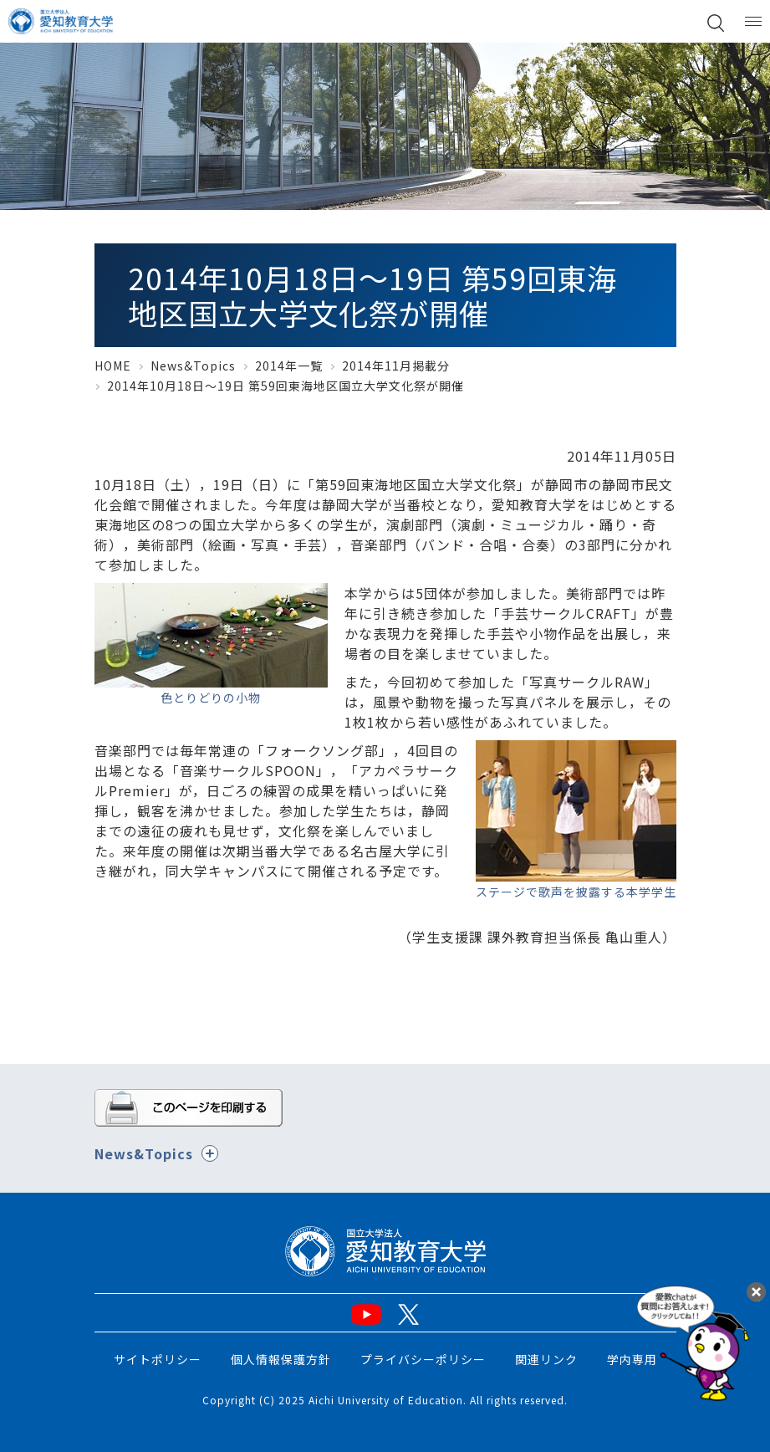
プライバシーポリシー (423, 1359)
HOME (112, 365)
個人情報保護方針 (281, 1359)
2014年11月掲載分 (396, 365)
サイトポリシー (157, 1359)
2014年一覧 (289, 365)
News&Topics (193, 365)
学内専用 (632, 1359)
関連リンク (546, 1359)
